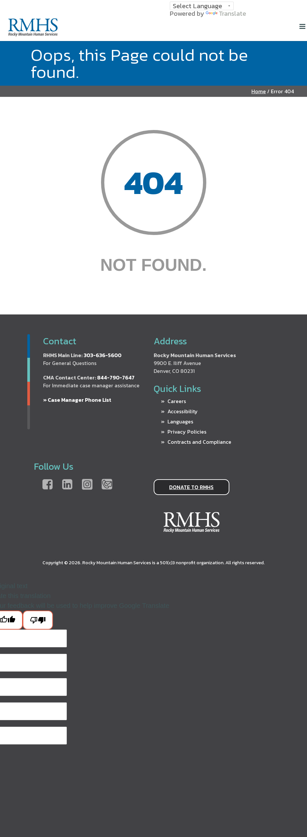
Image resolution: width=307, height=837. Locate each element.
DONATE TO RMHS (191, 487)
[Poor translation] (38, 620)
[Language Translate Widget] (202, 6)
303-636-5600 (102, 355)
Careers (176, 401)
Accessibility (182, 411)
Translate (226, 13)
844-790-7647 (116, 377)
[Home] (33, 33)
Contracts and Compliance (199, 442)
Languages (180, 421)
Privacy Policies (186, 432)
